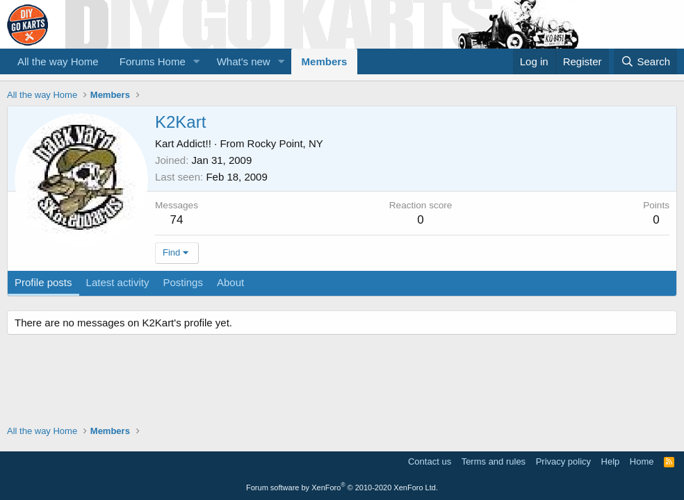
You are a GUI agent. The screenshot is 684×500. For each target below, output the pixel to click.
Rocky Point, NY (285, 143)
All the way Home (58, 61)
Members (325, 61)
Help (610, 461)
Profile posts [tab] (43, 282)
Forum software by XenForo (342, 487)
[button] (196, 61)
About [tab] (230, 282)
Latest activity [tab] (117, 282)
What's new (243, 61)
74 (177, 219)
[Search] (645, 61)
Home (642, 461)
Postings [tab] (183, 282)
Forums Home (153, 61)
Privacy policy (563, 461)
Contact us (429, 461)
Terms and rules (494, 461)
